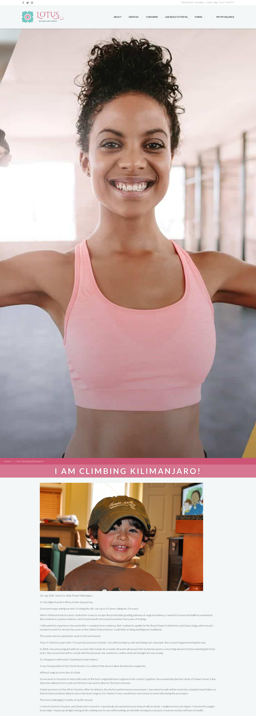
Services (134, 17)
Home (7, 461)
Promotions (200, 2)
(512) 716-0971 (226, 2)
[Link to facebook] (23, 2)
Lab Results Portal (176, 17)
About (118, 17)
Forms (199, 17)
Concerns (152, 17)
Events (209, 2)
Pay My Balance (225, 17)
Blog (215, 2)
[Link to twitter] (27, 2)
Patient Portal (187, 2)
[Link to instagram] (32, 2)
